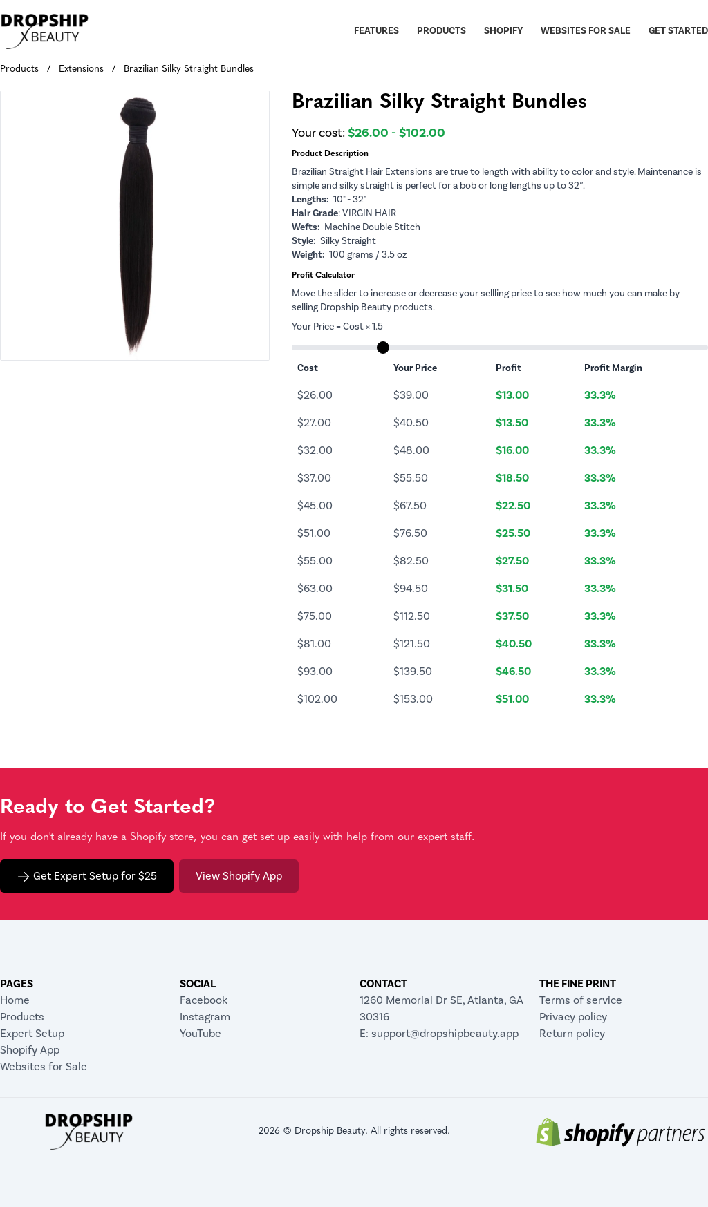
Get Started (678, 31)
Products (441, 31)
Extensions (81, 69)
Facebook (203, 1000)
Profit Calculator (323, 276)
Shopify (503, 31)
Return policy (572, 1033)
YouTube (200, 1033)
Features (376, 31)
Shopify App (29, 1050)
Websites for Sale (586, 31)
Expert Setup (32, 1033)
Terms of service (580, 1000)
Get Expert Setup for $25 (87, 876)
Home (15, 1000)
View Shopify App (239, 876)
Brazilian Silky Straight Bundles (189, 69)
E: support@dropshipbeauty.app (439, 1033)
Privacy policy (573, 1017)
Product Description (330, 154)
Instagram (205, 1017)
